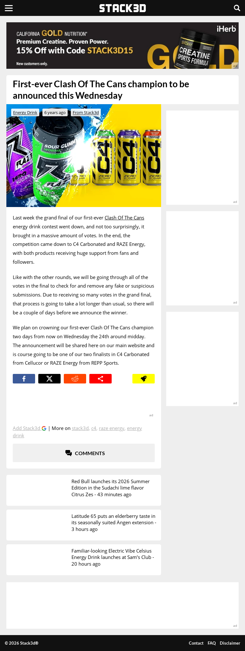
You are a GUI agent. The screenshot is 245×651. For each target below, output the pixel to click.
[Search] (237, 8)
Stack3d (80, 428)
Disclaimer (230, 643)
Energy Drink (25, 112)
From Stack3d (86, 112)
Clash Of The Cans (124, 217)
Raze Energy (111, 428)
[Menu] (9, 8)
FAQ (212, 643)
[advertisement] (122, 45)
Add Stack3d (27, 428)
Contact (196, 643)
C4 (93, 428)
